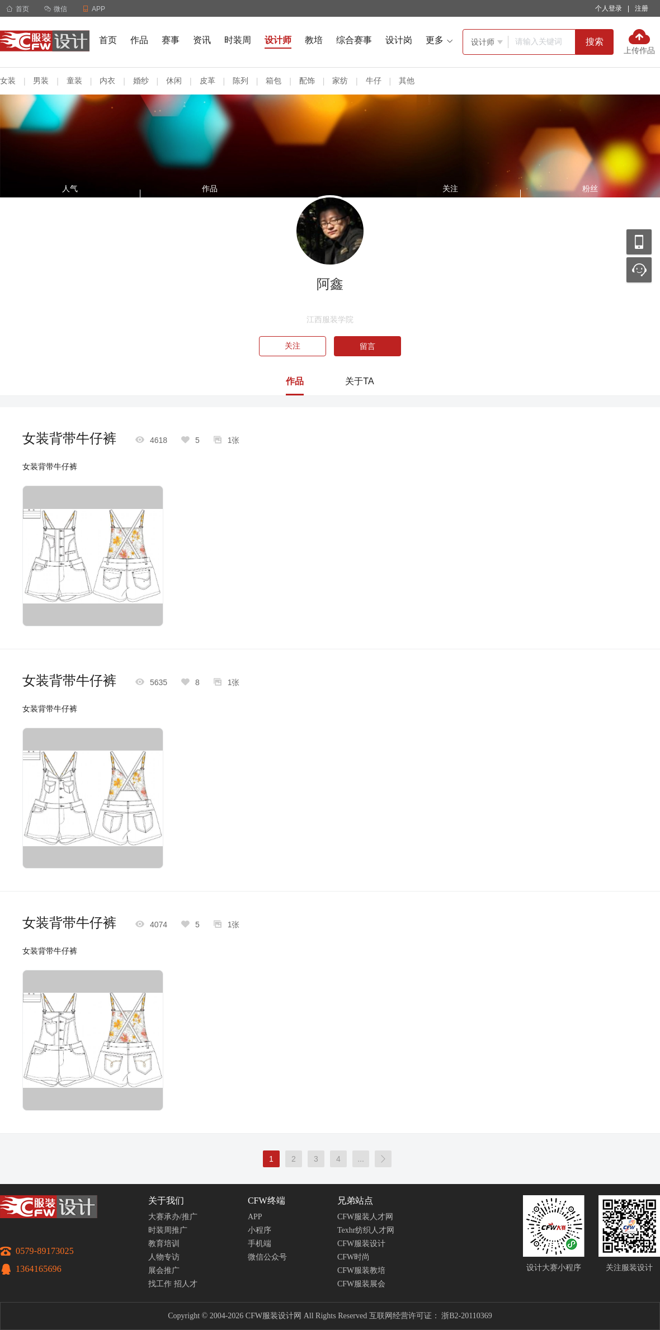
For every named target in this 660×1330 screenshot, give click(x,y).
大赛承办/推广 (172, 1217)
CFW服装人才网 (365, 1217)
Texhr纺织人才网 (365, 1230)
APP (255, 1217)
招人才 (185, 1284)
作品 (139, 40)
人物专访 (164, 1257)
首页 (17, 9)
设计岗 (398, 40)
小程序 (259, 1230)
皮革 (207, 80)
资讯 (202, 40)
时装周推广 (167, 1230)
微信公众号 (267, 1257)
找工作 (160, 1284)
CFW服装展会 (361, 1284)
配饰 (307, 80)
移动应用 (639, 241)
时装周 (237, 40)
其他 (406, 80)
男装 (41, 80)
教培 (314, 40)
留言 (367, 346)
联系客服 (639, 269)
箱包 (273, 80)
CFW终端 (266, 1200)
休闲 (174, 80)
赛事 (171, 40)
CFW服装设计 (361, 1243)
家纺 (340, 80)
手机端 (259, 1243)
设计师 (278, 40)
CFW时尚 (353, 1257)
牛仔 (373, 80)
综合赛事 (354, 40)
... (360, 1158)
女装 (8, 80)
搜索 (595, 41)
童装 (74, 80)
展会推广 (164, 1270)
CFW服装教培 (361, 1270)
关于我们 (166, 1200)
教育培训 (164, 1243)
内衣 (107, 80)
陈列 (240, 80)
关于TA (359, 381)
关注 (292, 346)
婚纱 (141, 80)
